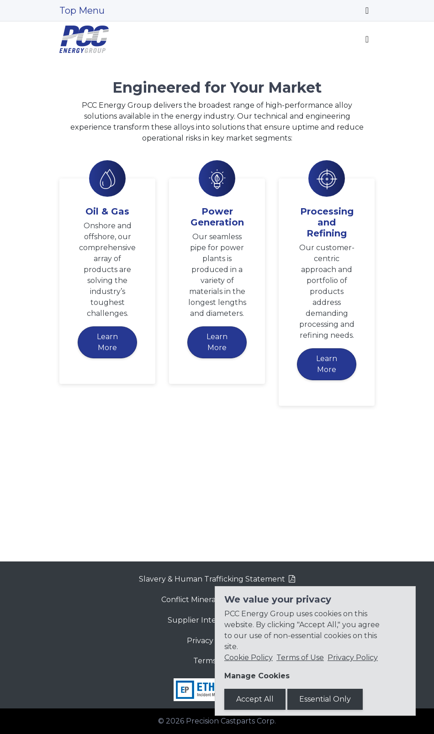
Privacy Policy (353, 657)
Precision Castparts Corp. (231, 721)
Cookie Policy (248, 657)
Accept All (255, 699)
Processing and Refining (327, 342)
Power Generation (217, 337)
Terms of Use (300, 657)
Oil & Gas (107, 331)
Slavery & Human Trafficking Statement (212, 579)
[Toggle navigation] (367, 10)
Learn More (107, 462)
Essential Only (325, 699)
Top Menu (82, 10)
